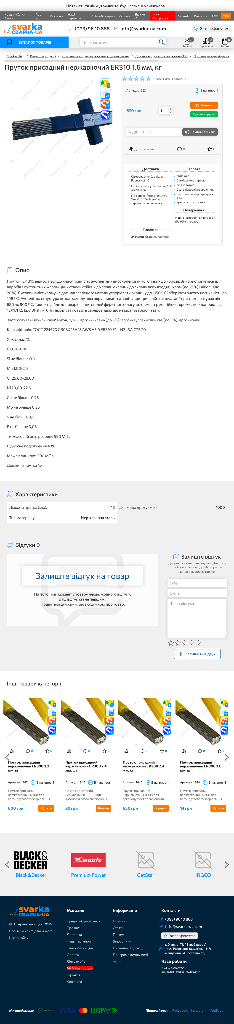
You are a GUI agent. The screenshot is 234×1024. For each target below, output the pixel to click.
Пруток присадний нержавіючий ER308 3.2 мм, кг (28, 766)
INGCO (203, 875)
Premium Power (88, 875)
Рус (215, 16)
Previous (7, 758)
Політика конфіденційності (31, 931)
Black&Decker (31, 875)
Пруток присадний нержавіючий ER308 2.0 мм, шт (201, 766)
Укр (226, 16)
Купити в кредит (204, 114)
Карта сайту (18, 937)
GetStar (145, 875)
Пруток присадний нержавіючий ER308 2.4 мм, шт (86, 766)
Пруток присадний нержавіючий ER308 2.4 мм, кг (143, 766)
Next (227, 758)
